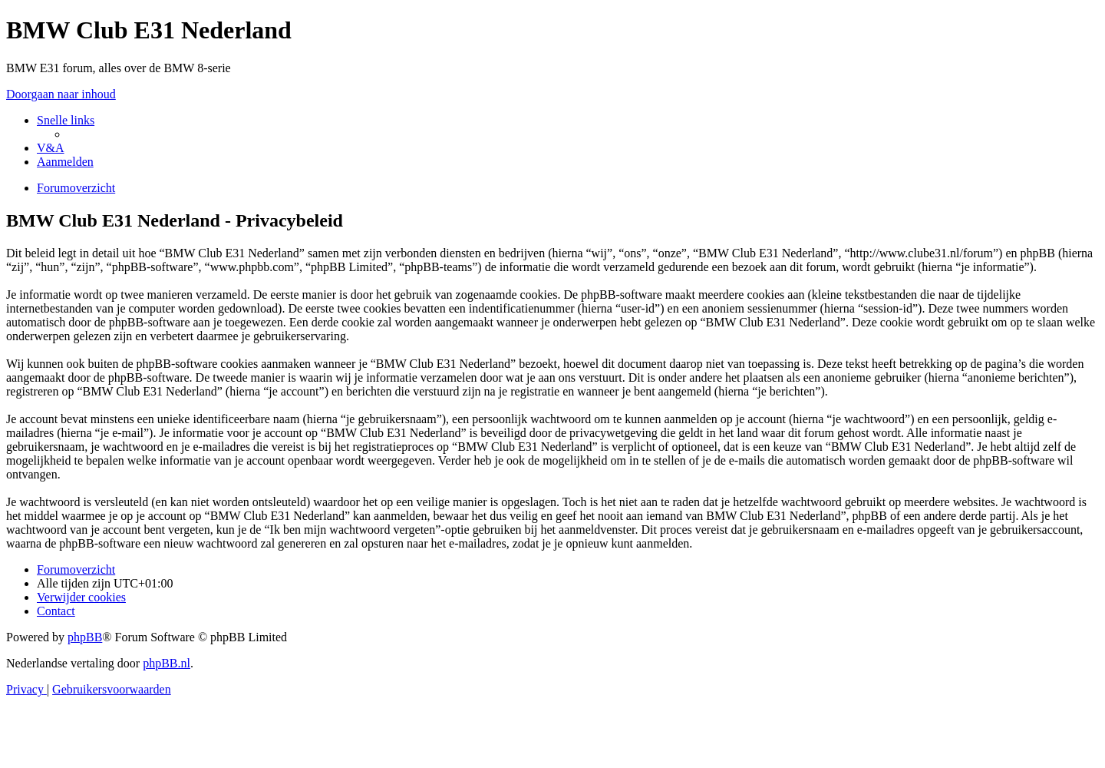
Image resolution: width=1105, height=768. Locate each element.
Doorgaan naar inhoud (61, 94)
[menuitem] (50, 147)
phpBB (85, 637)
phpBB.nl (166, 663)
